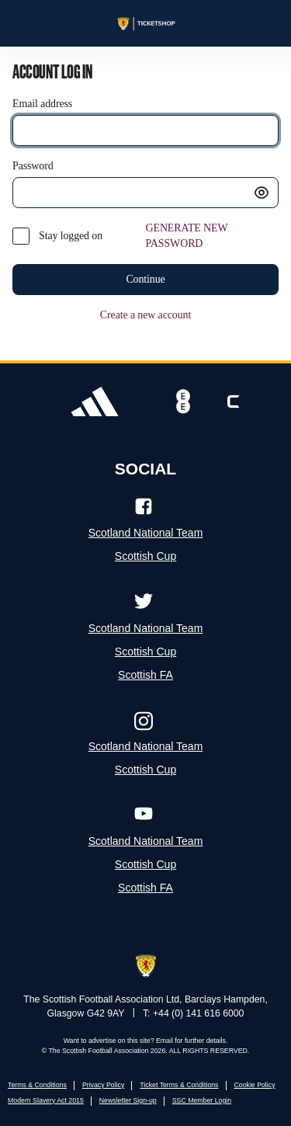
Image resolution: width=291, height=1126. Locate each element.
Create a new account (145, 315)
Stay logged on (70, 236)
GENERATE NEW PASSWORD (187, 235)
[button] (261, 192)
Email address (42, 103)
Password (33, 166)
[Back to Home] (145, 23)
